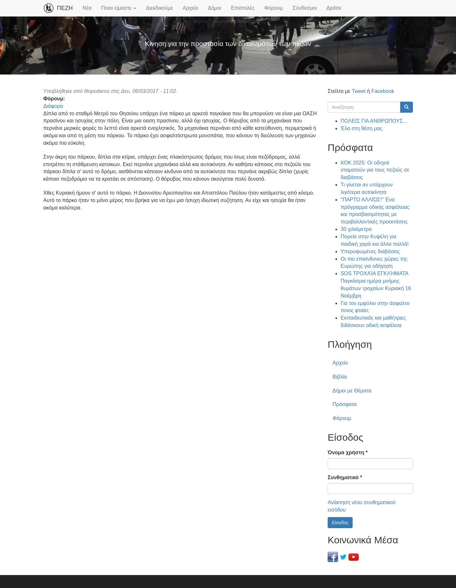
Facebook (382, 91)
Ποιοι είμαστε (118, 8)
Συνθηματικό (345, 477)
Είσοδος (340, 522)
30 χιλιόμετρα (356, 229)
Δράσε (333, 8)
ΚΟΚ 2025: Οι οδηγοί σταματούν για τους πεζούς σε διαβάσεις (375, 170)
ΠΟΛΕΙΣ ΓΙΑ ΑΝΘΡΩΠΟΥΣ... (374, 121)
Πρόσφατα (345, 404)
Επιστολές (243, 8)
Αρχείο (190, 8)
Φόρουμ (273, 8)
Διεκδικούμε (159, 8)
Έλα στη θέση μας (361, 128)
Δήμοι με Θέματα (352, 390)
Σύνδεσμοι (305, 8)
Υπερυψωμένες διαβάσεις (370, 251)
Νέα (87, 8)
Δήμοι (214, 8)
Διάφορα (221, 21)
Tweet (359, 91)
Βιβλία (340, 376)
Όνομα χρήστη (348, 452)
